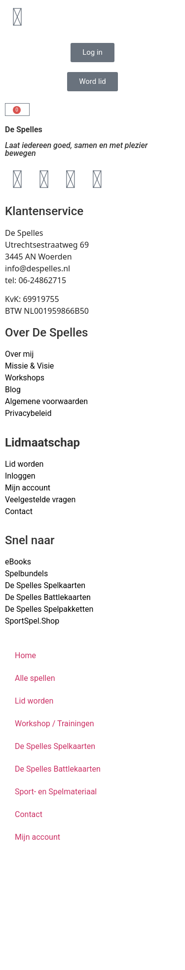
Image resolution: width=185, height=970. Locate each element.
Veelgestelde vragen (40, 499)
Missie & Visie (29, 366)
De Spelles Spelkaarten (55, 746)
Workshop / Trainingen (54, 723)
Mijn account (27, 487)
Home (25, 655)
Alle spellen (35, 678)
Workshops (24, 377)
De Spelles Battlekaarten (58, 769)
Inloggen (20, 476)
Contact (19, 511)
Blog (13, 389)
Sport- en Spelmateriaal (56, 791)
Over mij (19, 354)
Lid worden (24, 464)
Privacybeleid (28, 413)
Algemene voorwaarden (46, 401)
